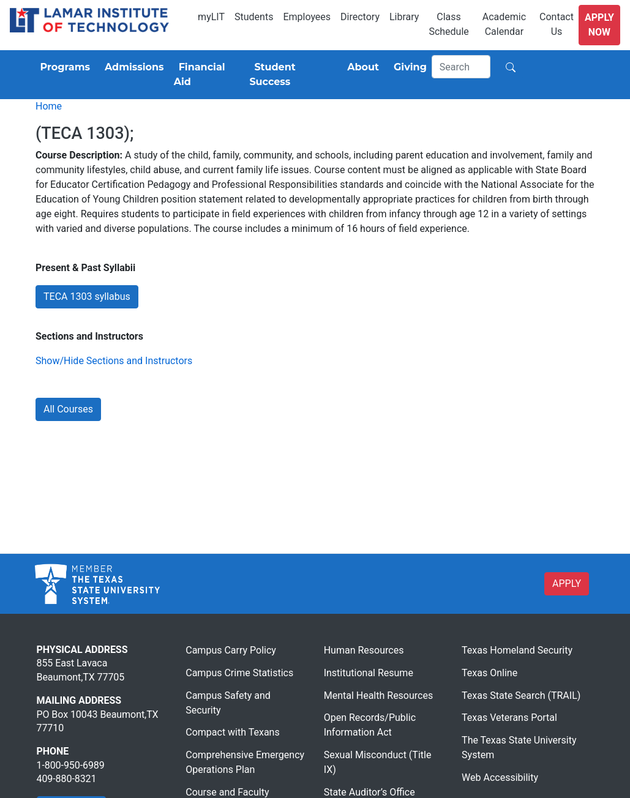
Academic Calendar (504, 24)
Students (253, 17)
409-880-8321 (67, 779)
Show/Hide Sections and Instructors (114, 361)
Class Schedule (448, 24)
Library (404, 17)
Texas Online (489, 673)
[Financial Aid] (207, 74)
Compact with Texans (232, 732)
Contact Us (556, 24)
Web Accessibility (500, 777)
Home (49, 106)
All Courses (68, 409)
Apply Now (599, 25)
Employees (307, 17)
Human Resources (364, 650)
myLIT (211, 17)
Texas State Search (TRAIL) (521, 695)
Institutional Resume (368, 673)
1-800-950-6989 (71, 765)
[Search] (461, 66)
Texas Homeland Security (517, 650)
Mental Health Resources (378, 695)
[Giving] (408, 67)
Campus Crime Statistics (239, 673)
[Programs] (63, 67)
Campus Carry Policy (231, 650)
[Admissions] (132, 67)
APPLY (566, 583)
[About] (360, 67)
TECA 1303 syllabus (86, 296)
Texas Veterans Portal (509, 717)
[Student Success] (290, 74)
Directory (360, 17)
